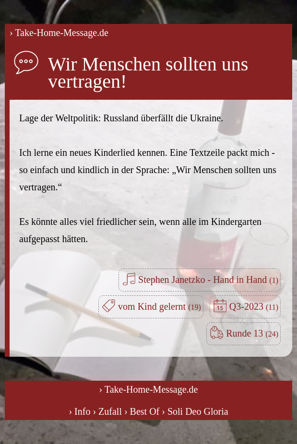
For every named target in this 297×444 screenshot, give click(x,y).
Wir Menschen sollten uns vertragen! (148, 72)
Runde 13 (252, 333)
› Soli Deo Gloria (195, 411)
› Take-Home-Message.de (59, 32)
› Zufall (107, 411)
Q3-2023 (253, 306)
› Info (79, 411)
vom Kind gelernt (159, 306)
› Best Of (141, 411)
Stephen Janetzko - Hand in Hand (208, 279)
